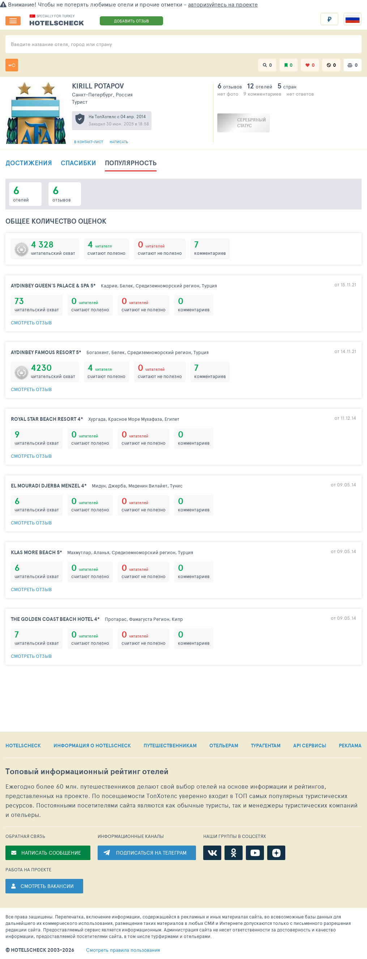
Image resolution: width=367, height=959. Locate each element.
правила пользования (123, 949)
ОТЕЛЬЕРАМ (223, 745)
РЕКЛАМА (350, 745)
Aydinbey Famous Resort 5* (46, 352)
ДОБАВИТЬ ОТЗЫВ (131, 21)
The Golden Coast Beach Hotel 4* (55, 619)
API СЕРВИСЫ (309, 745)
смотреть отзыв (31, 322)
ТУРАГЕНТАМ (266, 745)
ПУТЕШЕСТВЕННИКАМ (170, 745)
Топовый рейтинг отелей (86, 771)
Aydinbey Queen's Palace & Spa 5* (53, 285)
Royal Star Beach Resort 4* (47, 419)
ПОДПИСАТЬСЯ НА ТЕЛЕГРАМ (151, 852)
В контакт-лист (89, 141)
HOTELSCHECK (23, 745)
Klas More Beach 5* (36, 552)
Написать (119, 141)
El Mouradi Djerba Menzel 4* (49, 485)
